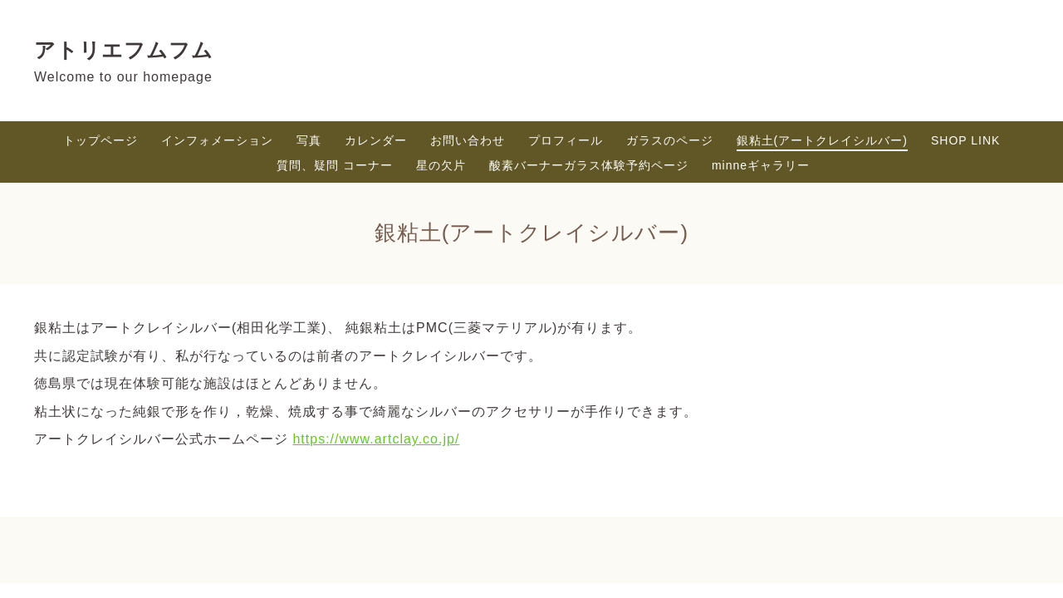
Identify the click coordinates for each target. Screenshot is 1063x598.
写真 (308, 140)
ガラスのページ (669, 140)
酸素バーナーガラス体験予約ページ (588, 165)
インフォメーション (217, 140)
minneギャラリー (761, 165)
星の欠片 (441, 165)
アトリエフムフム (123, 49)
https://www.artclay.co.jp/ (375, 439)
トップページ (100, 140)
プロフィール (565, 140)
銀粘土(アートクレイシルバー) (822, 140)
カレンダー (376, 140)
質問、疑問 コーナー (335, 165)
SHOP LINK (965, 140)
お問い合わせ (467, 140)
